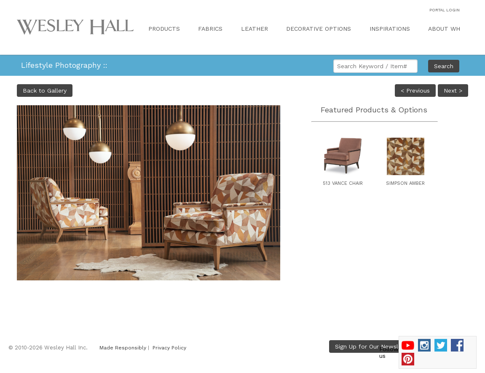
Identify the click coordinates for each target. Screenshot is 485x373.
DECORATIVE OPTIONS (318, 28)
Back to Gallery (45, 90)
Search (443, 66)
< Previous (415, 90)
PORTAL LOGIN (444, 10)
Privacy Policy (169, 348)
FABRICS (210, 28)
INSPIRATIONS (390, 28)
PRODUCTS (164, 28)
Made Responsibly (122, 348)
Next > (453, 90)
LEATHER (254, 28)
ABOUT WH (444, 28)
